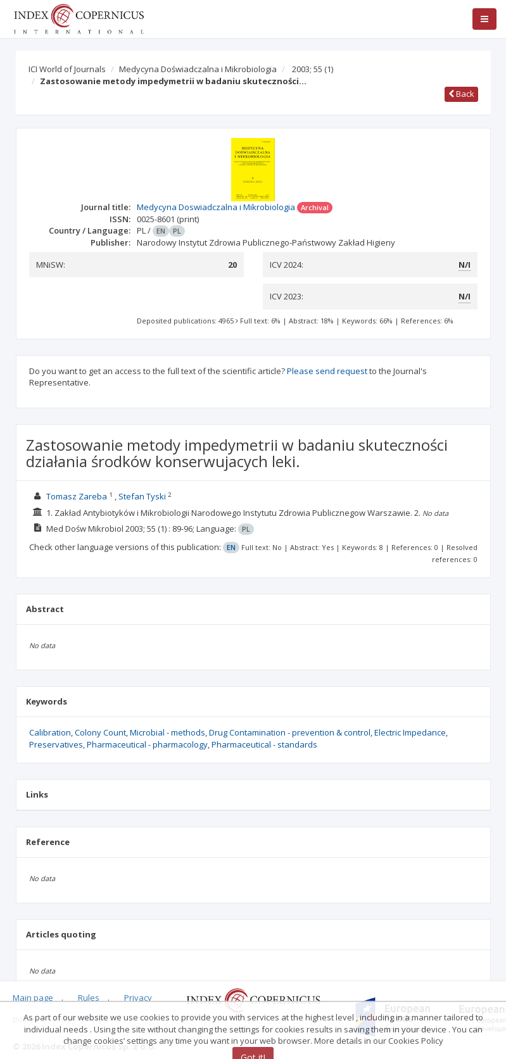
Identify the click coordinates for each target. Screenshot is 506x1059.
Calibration (50, 732)
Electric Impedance (410, 732)
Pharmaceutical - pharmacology (147, 744)
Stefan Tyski (142, 496)
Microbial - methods (167, 732)
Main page (33, 997)
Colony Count (100, 732)
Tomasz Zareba (76, 496)
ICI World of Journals (67, 69)
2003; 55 (312, 69)
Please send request (327, 371)
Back (461, 93)
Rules (88, 997)
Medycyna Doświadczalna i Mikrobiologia (198, 69)
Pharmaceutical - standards (264, 744)
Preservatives (56, 744)
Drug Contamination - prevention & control (289, 732)
